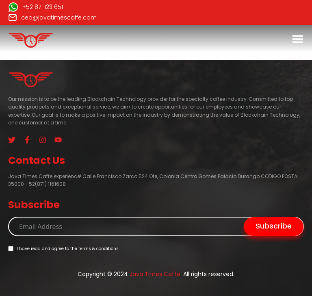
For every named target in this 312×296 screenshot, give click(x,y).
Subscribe (274, 226)
